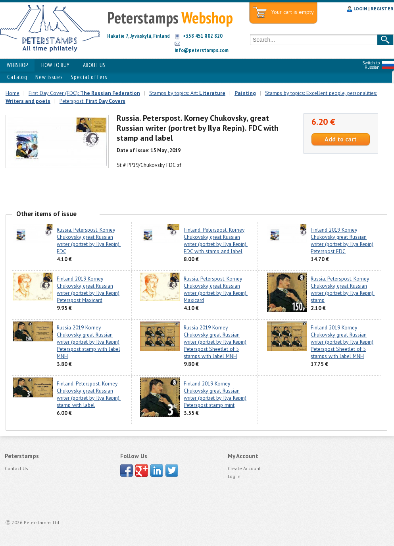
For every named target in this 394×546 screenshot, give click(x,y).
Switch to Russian (371, 65)
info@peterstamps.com (202, 50)
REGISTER (382, 9)
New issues (49, 77)
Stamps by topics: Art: (187, 93)
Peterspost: (92, 101)
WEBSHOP (17, 65)
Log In (234, 476)
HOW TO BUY (55, 65)
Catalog (17, 77)
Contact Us (16, 468)
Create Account (244, 468)
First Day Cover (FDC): (84, 93)
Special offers (89, 77)
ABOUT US (94, 65)
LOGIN (360, 9)
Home (12, 93)
